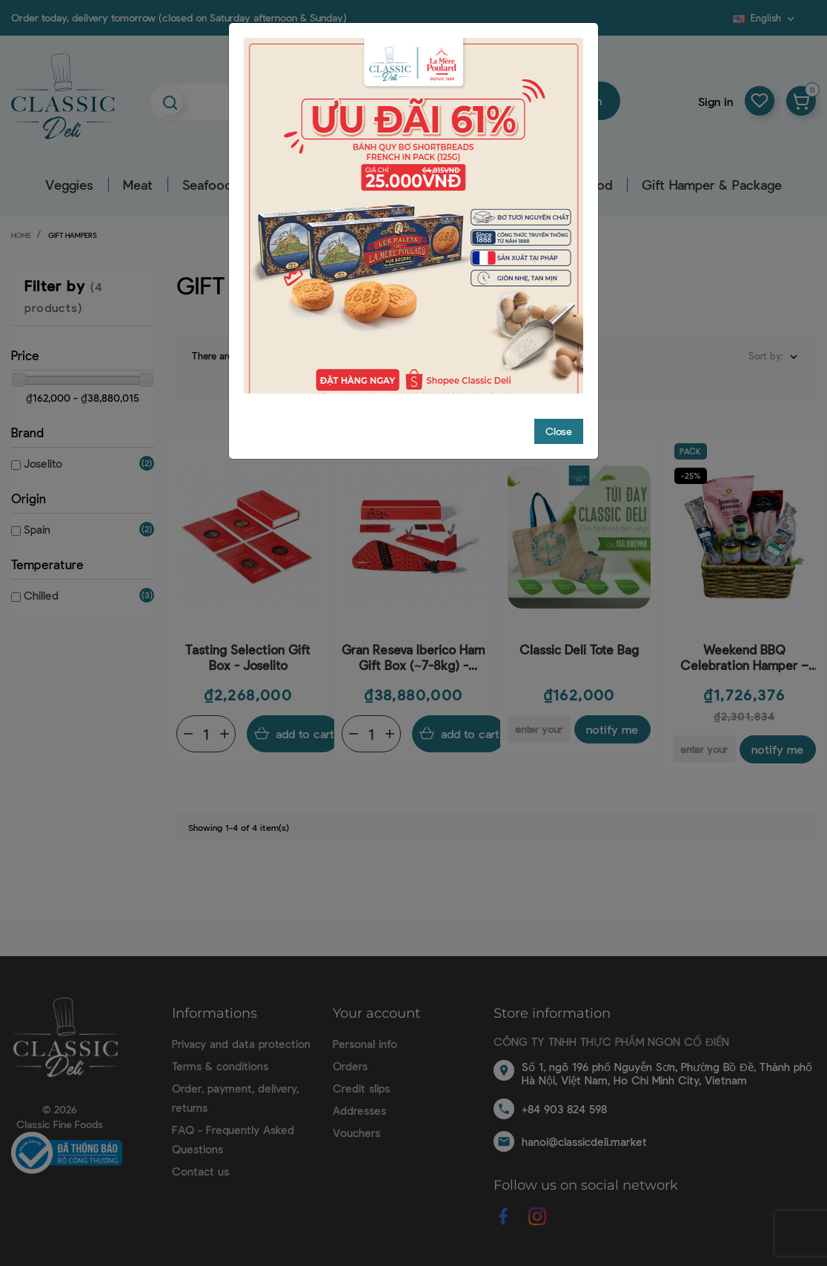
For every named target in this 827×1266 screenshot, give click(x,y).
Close (558, 431)
